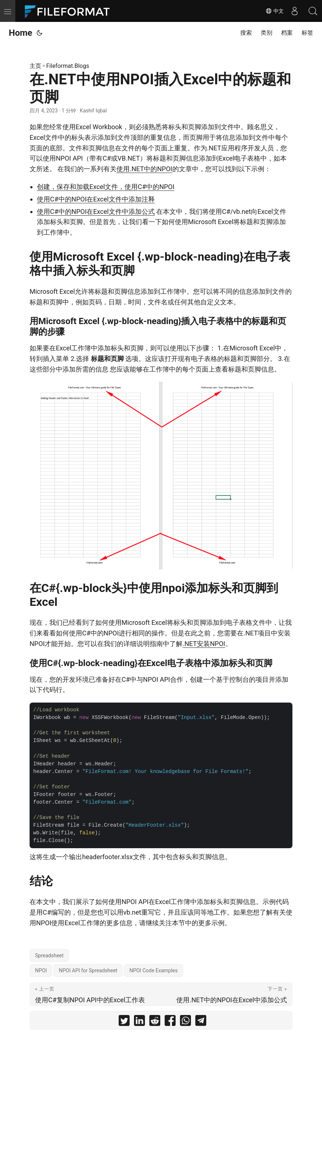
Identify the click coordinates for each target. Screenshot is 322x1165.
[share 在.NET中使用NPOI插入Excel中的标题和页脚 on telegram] (200, 1022)
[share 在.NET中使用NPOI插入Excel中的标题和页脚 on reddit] (154, 1022)
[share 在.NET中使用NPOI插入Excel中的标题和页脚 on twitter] (124, 1022)
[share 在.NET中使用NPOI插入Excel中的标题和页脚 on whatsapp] (185, 1022)
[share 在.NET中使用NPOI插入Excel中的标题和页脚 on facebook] (170, 1022)
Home (20, 33)
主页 (35, 65)
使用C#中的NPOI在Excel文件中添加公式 (96, 211)
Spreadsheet (49, 955)
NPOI (41, 970)
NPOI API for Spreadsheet (88, 970)
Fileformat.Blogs (67, 65)
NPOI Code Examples (153, 970)
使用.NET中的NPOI (144, 169)
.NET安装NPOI (204, 643)
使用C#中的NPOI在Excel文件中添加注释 (96, 199)
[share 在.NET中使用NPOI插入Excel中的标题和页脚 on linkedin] (139, 1022)
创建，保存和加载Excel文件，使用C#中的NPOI (106, 187)
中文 (274, 11)
